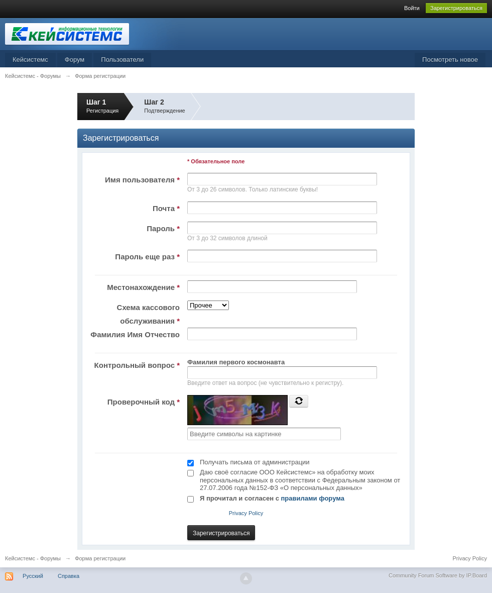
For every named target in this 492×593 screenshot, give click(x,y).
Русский (33, 576)
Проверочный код (143, 402)
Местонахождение (143, 287)
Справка (68, 576)
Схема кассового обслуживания (148, 314)
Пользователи (122, 59)
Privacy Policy (246, 513)
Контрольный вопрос (137, 365)
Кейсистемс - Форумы (33, 558)
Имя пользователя (142, 179)
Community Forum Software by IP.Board (438, 575)
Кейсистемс (30, 59)
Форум (75, 59)
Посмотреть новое (450, 59)
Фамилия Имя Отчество (135, 334)
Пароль (163, 228)
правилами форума (312, 498)
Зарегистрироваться (456, 8)
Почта (166, 208)
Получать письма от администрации (255, 462)
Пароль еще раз (147, 256)
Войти (412, 8)
